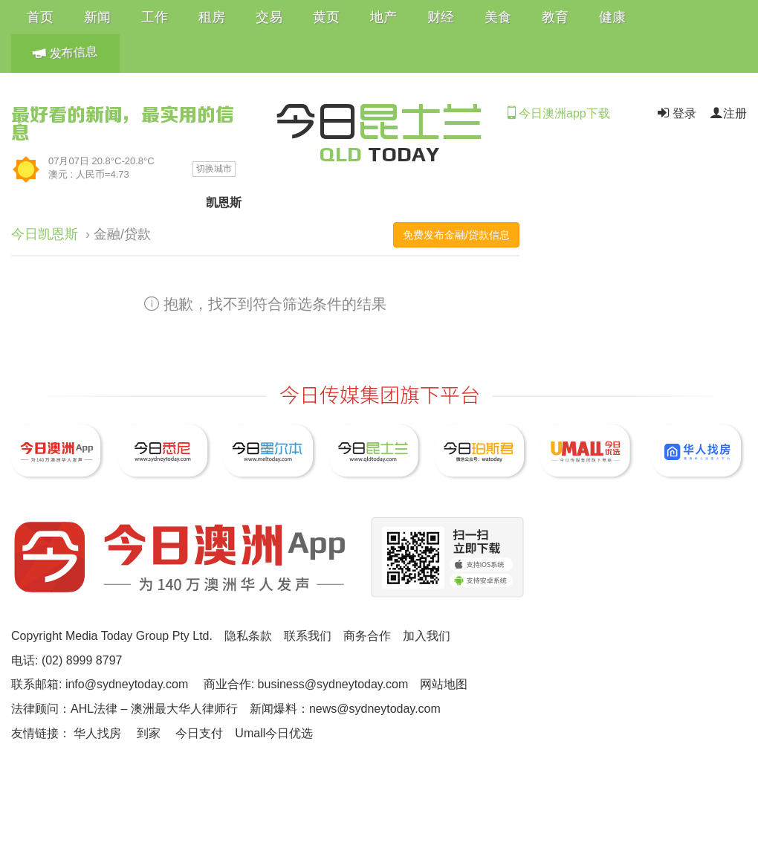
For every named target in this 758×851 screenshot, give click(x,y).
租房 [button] (211, 17)
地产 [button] (383, 17)
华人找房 (97, 733)
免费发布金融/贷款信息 (456, 235)
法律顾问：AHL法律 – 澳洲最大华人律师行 (124, 708)
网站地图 (443, 684)
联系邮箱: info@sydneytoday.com (99, 684)
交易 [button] (269, 17)
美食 (498, 17)
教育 (555, 17)
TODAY (379, 154)
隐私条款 (248, 636)
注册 (728, 113)
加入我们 (426, 636)
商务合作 (367, 636)
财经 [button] (440, 17)
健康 (612, 17)
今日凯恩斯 (44, 234)
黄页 (326, 17)
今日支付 (199, 733)
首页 (40, 17)
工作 (154, 17)
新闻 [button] (97, 17)
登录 (675, 113)
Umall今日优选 (274, 733)
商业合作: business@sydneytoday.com (306, 684)
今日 (379, 118)
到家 (149, 733)
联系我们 (307, 636)
